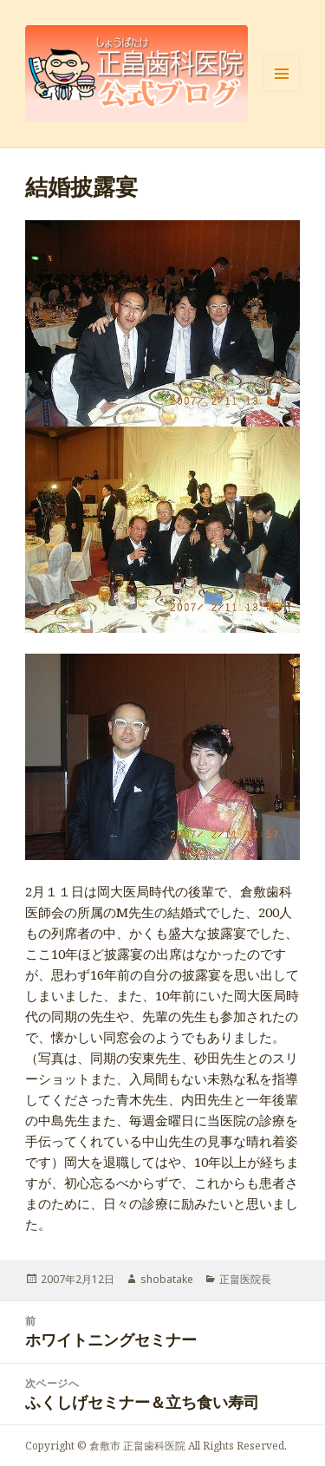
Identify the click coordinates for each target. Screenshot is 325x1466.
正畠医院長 (245, 1279)
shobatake (166, 1279)
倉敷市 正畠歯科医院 (137, 1445)
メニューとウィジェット (281, 91)
